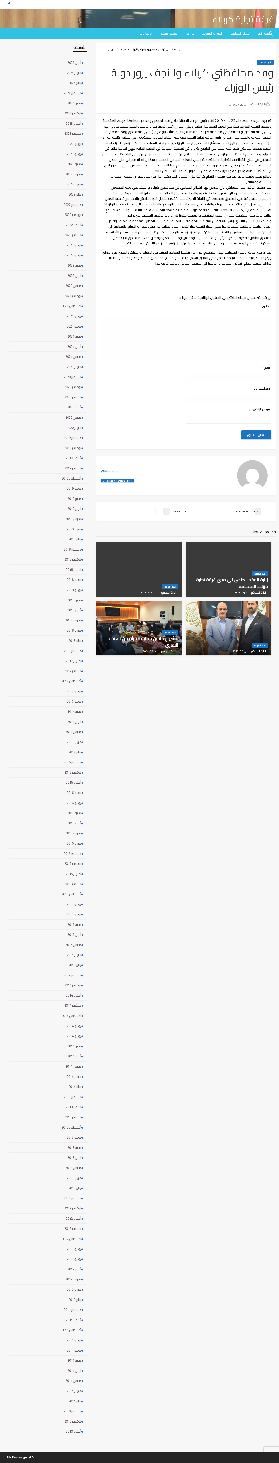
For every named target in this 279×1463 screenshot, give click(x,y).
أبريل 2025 (74, 62)
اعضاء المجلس (169, 33)
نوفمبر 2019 (72, 448)
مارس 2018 (73, 620)
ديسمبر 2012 (72, 1198)
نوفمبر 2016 (72, 772)
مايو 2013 (74, 1147)
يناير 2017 (74, 752)
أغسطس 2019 (71, 478)
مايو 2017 (74, 711)
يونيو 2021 (74, 326)
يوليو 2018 (74, 579)
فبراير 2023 (74, 184)
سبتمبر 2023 (72, 133)
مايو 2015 (74, 924)
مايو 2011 (74, 1360)
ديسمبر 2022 (72, 205)
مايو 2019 (74, 499)
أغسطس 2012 (71, 1239)
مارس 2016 (73, 833)
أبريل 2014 (74, 1056)
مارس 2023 (73, 174)
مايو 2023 (74, 164)
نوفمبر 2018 (72, 559)
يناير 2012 (74, 1300)
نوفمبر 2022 (72, 215)
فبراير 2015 (74, 955)
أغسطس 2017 (71, 681)
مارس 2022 (73, 285)
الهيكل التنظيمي (239, 33)
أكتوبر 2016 (73, 782)
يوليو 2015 (74, 904)
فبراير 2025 (74, 73)
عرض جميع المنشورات (117, 480)
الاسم (266, 367)
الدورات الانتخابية (212, 33)
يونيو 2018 (74, 590)
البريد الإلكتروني (260, 388)
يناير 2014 (74, 1086)
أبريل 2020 (74, 407)
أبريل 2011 (74, 1370)
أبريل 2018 (74, 610)
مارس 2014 (73, 1066)
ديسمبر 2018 (72, 549)
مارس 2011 (73, 1380)
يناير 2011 (74, 1401)
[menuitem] (240, 33)
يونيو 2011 (74, 1350)
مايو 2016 (74, 813)
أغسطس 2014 (71, 1016)
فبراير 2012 (74, 1289)
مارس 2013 (73, 1168)
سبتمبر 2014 (72, 1005)
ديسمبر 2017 (72, 651)
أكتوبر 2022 (73, 225)
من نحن (189, 33)
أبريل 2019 (74, 509)
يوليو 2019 (74, 488)
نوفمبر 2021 (72, 296)
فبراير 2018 (74, 630)
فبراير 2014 (74, 1076)
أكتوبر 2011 (73, 1320)
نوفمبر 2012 (72, 1208)
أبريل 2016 (74, 823)
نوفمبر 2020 (72, 387)
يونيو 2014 (74, 1036)
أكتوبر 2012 (73, 1218)
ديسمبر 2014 (72, 975)
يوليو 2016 (74, 792)
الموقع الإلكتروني (260, 409)
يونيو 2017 (74, 701)
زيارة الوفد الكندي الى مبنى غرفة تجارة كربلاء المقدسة (232, 583)
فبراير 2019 (74, 529)
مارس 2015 (73, 945)
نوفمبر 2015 (72, 863)
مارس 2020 (73, 417)
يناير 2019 (74, 539)
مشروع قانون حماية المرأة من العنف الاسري (143, 641)
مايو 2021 (74, 336)
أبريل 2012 (74, 1269)
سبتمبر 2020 (72, 397)
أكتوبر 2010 (73, 1431)
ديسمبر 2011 (72, 1310)
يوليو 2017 (74, 691)
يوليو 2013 (74, 1137)
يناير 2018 (74, 640)
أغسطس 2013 (71, 1127)
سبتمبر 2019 (72, 468)
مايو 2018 (74, 600)
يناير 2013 (74, 1188)
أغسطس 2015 (71, 894)
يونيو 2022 (74, 255)
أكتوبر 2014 (73, 995)
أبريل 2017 (74, 722)
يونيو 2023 (74, 154)
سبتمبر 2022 (72, 235)
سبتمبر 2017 (72, 671)
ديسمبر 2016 (72, 762)
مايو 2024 (74, 103)
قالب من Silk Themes (20, 1457)
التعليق (265, 306)
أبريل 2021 (74, 346)
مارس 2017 (73, 732)
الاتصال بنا (146, 33)
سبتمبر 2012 (72, 1228)
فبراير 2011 (74, 1391)
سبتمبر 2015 (72, 884)
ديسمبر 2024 (72, 93)
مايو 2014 (74, 1046)
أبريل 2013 (74, 1157)
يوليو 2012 (74, 1249)
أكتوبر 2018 (73, 569)
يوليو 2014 (74, 1026)
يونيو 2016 (74, 803)
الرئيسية (110, 49)
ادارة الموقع (257, 104)
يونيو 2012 (74, 1259)
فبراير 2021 (74, 367)
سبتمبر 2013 (72, 1117)
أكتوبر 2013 (73, 1107)
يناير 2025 (74, 83)
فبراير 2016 (74, 843)
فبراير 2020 (74, 428)
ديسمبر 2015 (72, 853)
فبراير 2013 (74, 1178)
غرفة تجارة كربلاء (243, 19)
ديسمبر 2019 (72, 438)
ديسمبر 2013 (72, 1097)
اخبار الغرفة (126, 49)
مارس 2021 (73, 356)
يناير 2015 (74, 965)
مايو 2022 (74, 265)
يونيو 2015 (74, 914)
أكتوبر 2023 (73, 123)
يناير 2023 (74, 194)
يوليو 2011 (74, 1340)
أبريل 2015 (74, 934)
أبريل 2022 (74, 275)
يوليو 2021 (74, 316)
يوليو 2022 (74, 245)
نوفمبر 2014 (72, 985)
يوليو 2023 (74, 144)
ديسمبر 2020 (72, 377)
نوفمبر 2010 (72, 1421)
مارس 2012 (73, 1279)
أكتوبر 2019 (73, 458)
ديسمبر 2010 (72, 1411)
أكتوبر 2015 (73, 874)
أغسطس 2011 (71, 1330)
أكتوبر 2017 (73, 661)
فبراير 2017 (74, 742)
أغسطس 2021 (71, 306)
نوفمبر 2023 (72, 113)
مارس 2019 (73, 519)
